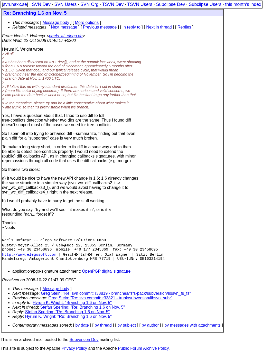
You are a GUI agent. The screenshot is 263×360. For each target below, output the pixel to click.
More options (87, 22)
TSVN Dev (113, 4)
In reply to (131, 27)
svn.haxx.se (15, 4)
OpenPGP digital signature (106, 276)
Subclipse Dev (170, 4)
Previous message (100, 27)
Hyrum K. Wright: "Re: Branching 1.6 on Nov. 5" (68, 321)
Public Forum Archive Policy (143, 353)
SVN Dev (41, 4)
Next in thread (159, 27)
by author (150, 330)
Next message (64, 27)
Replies (184, 27)
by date (82, 330)
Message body (55, 22)
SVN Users (65, 4)
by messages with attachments (192, 330)
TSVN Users (139, 4)
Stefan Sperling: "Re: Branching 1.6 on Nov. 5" (82, 312)
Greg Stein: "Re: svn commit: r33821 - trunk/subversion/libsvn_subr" (111, 303)
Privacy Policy (74, 353)
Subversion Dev (84, 345)
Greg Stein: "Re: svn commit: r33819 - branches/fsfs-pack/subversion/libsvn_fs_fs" (116, 298)
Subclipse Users (205, 4)
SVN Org (89, 4)
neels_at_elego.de (66, 36)
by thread (103, 330)
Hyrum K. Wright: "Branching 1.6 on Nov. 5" (72, 308)
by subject (126, 330)
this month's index (243, 4)
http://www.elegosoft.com (29, 257)
